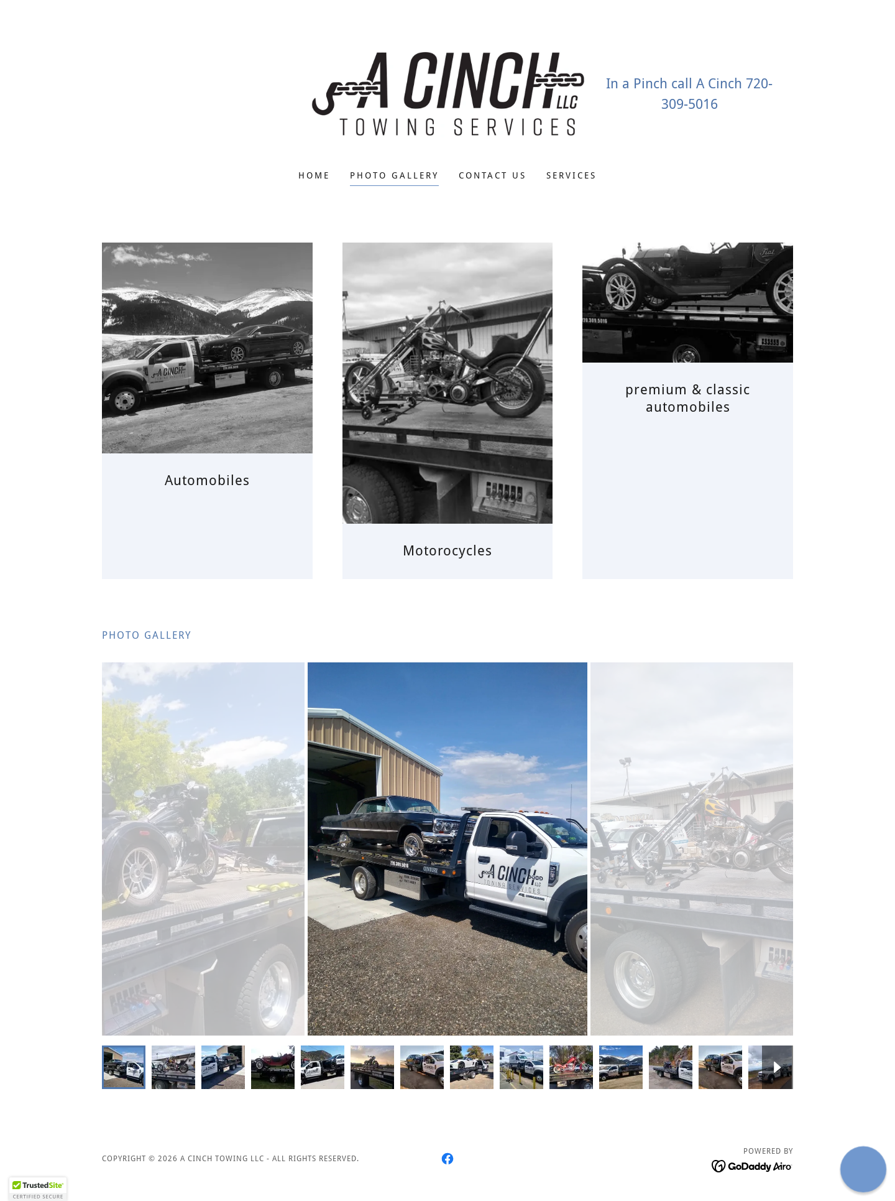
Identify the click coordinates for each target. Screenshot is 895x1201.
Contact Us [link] (492, 175)
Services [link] (571, 175)
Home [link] (314, 175)
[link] (448, 93)
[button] (38, 1189)
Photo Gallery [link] (394, 175)
